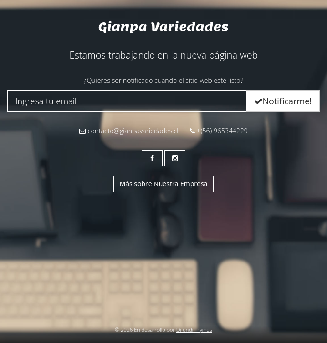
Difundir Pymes (194, 329)
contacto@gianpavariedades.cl (128, 130)
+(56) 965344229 (219, 130)
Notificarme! (283, 101)
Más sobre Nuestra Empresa (164, 183)
